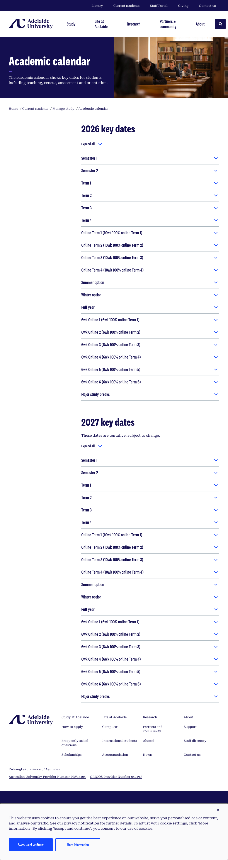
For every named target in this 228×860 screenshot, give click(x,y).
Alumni (148, 740)
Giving (183, 5)
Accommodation (115, 754)
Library (97, 5)
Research (150, 717)
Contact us (207, 5)
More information (78, 844)
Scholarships (71, 754)
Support (190, 726)
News (147, 754)
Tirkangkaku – (34, 769)
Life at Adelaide (114, 717)
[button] (218, 810)
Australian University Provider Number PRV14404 (47, 776)
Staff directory (195, 740)
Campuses (110, 726)
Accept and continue (31, 844)
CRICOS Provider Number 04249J (116, 776)
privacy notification (81, 823)
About (188, 717)
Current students (126, 5)
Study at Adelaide (75, 717)
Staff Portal (159, 5)
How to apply (72, 726)
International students (119, 740)
